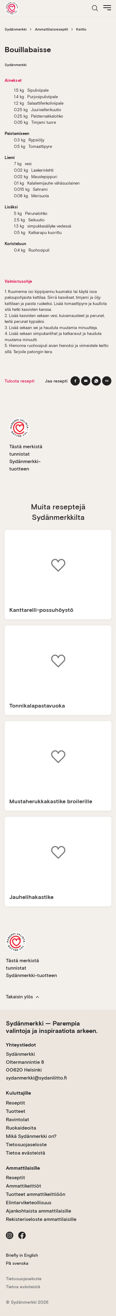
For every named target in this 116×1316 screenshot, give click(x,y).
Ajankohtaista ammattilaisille (38, 1211)
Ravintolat (17, 1119)
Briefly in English (22, 1255)
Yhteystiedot (21, 1045)
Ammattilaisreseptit (51, 29)
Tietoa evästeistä (25, 1153)
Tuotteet (15, 1111)
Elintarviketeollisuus (28, 1202)
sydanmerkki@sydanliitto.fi (36, 1078)
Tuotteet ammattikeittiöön (35, 1194)
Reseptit (15, 1103)
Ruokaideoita (21, 1128)
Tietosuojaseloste (26, 1144)
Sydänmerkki (16, 29)
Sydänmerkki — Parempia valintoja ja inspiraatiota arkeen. (51, 1027)
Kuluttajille (18, 1093)
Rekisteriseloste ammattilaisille (41, 1219)
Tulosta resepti (19, 380)
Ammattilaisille (23, 1168)
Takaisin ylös (22, 997)
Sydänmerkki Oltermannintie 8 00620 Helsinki (25, 1062)
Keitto (81, 29)
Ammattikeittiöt (23, 1186)
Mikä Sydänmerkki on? (31, 1136)
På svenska (17, 1263)
